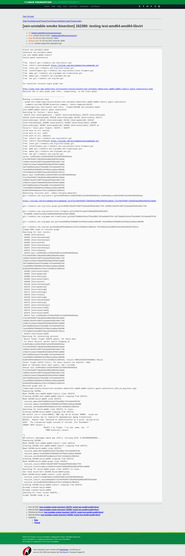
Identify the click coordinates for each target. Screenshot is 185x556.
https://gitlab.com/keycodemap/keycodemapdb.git (75, 65)
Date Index (66, 21)
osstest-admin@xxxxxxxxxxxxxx (64, 36)
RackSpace (64, 550)
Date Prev (27, 21)
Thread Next (56, 21)
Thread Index (76, 21)
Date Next (35, 21)
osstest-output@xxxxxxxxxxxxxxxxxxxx (46, 33)
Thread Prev (45, 21)
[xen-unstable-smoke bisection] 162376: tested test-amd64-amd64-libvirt (69, 507)
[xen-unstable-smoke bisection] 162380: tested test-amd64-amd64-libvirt (69, 510)
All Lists (30, 16)
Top (24, 16)
